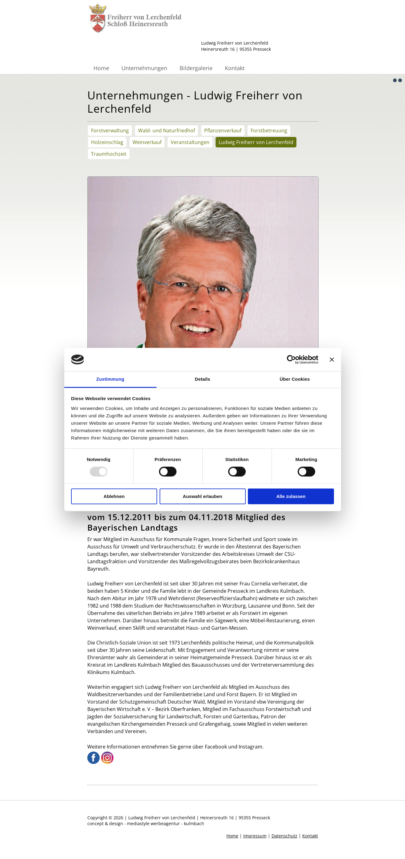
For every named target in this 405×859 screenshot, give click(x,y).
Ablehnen (114, 496)
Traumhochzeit (108, 154)
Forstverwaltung (110, 130)
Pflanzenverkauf (222, 130)
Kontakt (234, 68)
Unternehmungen (144, 68)
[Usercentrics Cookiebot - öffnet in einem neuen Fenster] (291, 359)
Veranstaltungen (190, 142)
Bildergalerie (196, 68)
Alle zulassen (290, 496)
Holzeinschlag (107, 142)
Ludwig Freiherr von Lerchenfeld (256, 142)
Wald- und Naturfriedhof (166, 130)
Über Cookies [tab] (295, 379)
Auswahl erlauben (202, 496)
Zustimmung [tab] (110, 379)
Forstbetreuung (269, 130)
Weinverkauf (147, 142)
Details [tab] (202, 379)
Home (101, 68)
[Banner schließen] (332, 359)
